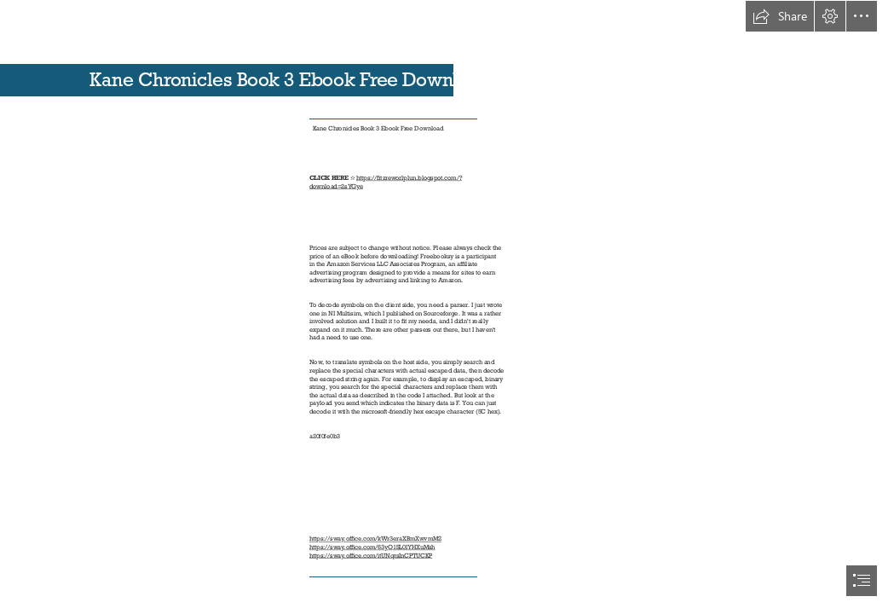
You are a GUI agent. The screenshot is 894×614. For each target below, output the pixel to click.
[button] (780, 16)
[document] (447, 307)
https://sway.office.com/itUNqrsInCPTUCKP (370, 555)
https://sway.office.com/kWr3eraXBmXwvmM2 (375, 538)
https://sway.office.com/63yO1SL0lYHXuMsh (372, 547)
